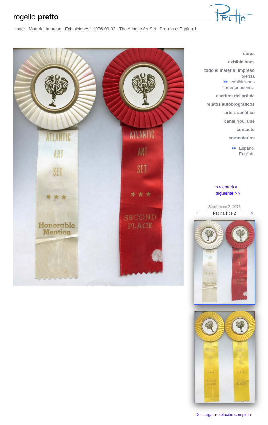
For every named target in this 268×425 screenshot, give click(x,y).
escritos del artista (235, 95)
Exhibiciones (77, 28)
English (246, 153)
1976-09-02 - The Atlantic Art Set (124, 28)
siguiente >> (228, 193)
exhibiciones (241, 61)
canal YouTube (239, 121)
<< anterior (226, 186)
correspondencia (238, 87)
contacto (246, 129)
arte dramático (239, 112)
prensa (248, 76)
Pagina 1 (188, 28)
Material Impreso (45, 28)
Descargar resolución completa (223, 414)
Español (247, 148)
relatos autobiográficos (230, 104)
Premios (168, 28)
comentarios (242, 137)
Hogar (19, 28)
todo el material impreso (229, 70)
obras (249, 53)
